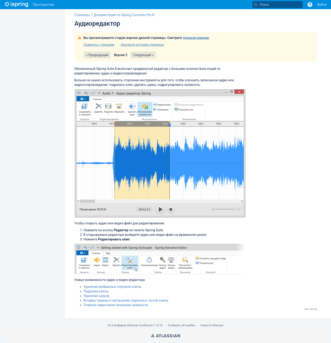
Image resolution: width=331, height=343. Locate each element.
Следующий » (143, 55)
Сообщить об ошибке (181, 325)
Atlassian (165, 335)
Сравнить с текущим (98, 44)
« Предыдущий (97, 55)
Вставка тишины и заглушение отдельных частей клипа (125, 300)
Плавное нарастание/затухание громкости (115, 305)
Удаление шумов (96, 296)
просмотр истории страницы (142, 44)
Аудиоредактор (97, 23)
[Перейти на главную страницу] (16, 4)
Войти (321, 4)
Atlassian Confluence (140, 325)
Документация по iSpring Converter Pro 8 (124, 15)
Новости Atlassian (211, 325)
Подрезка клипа (95, 291)
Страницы (82, 15)
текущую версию (196, 38)
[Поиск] (256, 4)
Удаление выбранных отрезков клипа (112, 287)
